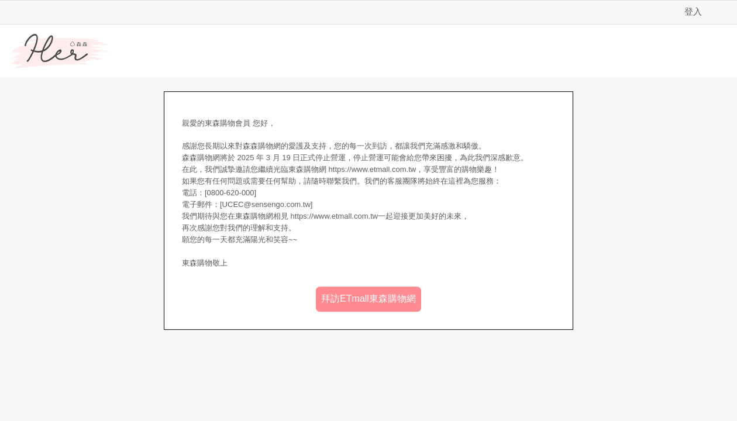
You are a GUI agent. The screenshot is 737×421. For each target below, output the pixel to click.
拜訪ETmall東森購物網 (368, 298)
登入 (693, 11)
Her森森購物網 (59, 51)
